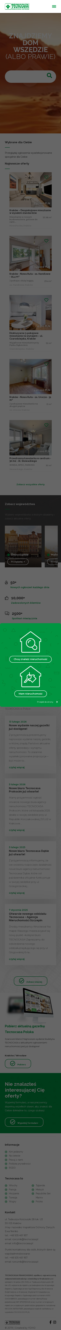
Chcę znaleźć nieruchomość (30, 659)
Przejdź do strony (47, 702)
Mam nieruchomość (30, 693)
